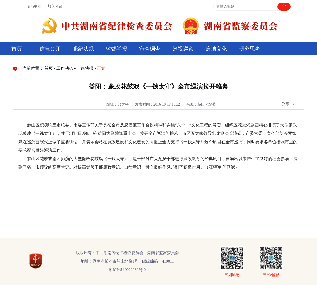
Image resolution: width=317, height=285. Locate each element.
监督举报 (116, 49)
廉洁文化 (216, 49)
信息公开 (49, 49)
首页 (16, 49)
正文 (101, 68)
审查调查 (149, 49)
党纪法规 (83, 49)
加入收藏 (55, 6)
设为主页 (33, 6)
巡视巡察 (183, 49)
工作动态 (64, 68)
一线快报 (85, 68)
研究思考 (249, 49)
